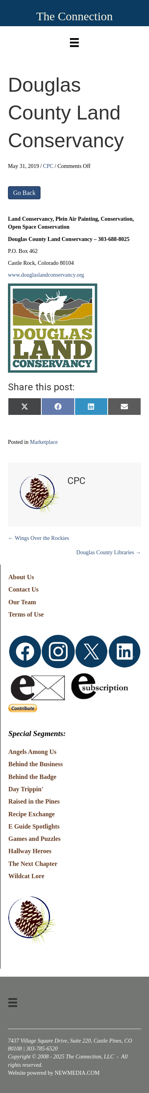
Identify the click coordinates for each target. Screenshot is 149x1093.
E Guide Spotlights (34, 826)
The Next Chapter (33, 863)
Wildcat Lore (26, 876)
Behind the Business (35, 764)
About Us (21, 577)
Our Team (22, 602)
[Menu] (74, 40)
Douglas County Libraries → (108, 552)
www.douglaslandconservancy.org (46, 275)
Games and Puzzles (34, 838)
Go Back (24, 192)
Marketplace (44, 442)
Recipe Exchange (31, 814)
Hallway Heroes (30, 851)
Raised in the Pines (34, 801)
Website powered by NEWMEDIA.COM (54, 1073)
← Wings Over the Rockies (38, 538)
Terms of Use (26, 614)
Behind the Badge (32, 776)
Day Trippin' (25, 789)
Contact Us (23, 589)
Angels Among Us (32, 751)
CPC (48, 166)
